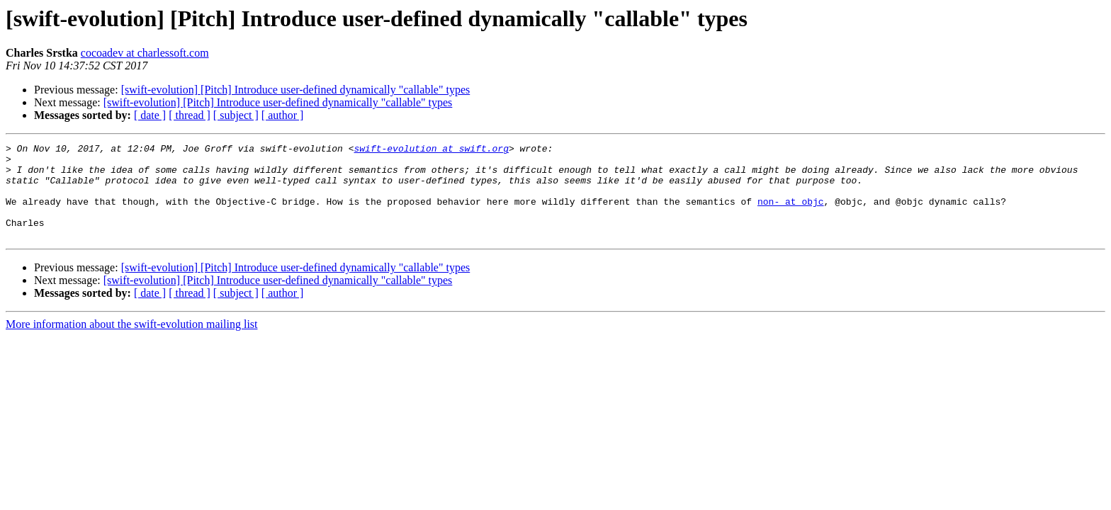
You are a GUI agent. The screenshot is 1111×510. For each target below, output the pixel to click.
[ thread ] (189, 115)
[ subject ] (236, 115)
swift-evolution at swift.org (431, 150)
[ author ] (282, 115)
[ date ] (150, 115)
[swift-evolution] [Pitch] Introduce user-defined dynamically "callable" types (295, 90)
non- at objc (790, 214)
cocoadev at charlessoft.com (145, 53)
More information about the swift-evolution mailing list (132, 343)
